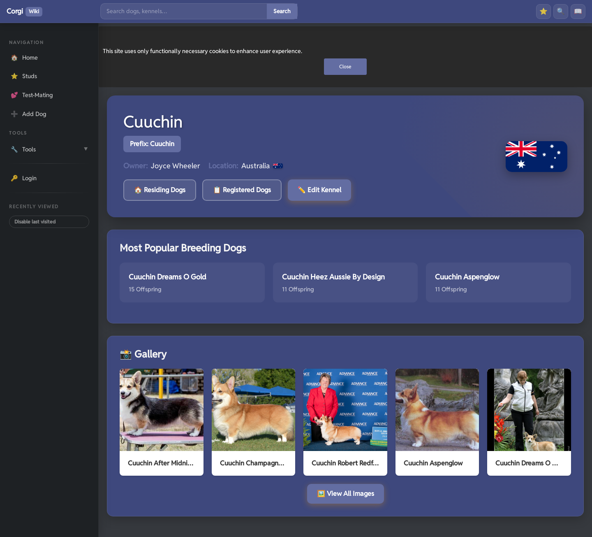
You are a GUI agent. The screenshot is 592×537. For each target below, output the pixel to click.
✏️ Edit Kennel (319, 190)
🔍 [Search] (561, 11)
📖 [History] (578, 11)
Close (345, 66)
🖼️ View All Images (345, 493)
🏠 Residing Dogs (159, 190)
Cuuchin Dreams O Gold (167, 276)
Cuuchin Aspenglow (467, 276)
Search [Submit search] (282, 11)
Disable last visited (35, 222)
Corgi (24, 11)
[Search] (184, 11)
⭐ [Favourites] (543, 11)
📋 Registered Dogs (242, 190)
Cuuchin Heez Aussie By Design (333, 276)
